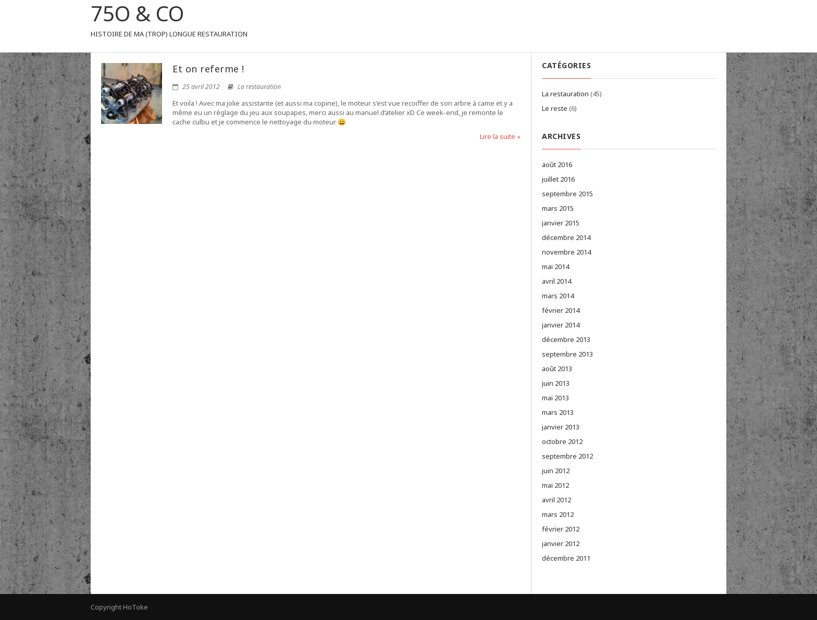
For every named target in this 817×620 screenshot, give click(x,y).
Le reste (554, 108)
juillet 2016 (558, 179)
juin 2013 (556, 383)
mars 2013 (558, 412)
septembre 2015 (567, 193)
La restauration (259, 86)
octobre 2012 (562, 441)
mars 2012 (558, 514)
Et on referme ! (208, 68)
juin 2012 (556, 470)
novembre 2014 (566, 252)
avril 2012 (556, 499)
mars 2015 (558, 208)
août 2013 (557, 368)
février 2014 (560, 310)
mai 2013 (555, 397)
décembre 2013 (566, 339)
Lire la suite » (500, 136)
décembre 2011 (566, 558)
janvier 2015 (560, 222)
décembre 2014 (566, 237)
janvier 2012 (560, 543)
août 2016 (557, 164)
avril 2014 (556, 281)
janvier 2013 (560, 427)
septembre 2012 (567, 456)
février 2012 (560, 529)
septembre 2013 (567, 354)
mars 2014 (558, 295)
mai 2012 (555, 485)
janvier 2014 (560, 325)
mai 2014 (555, 266)
